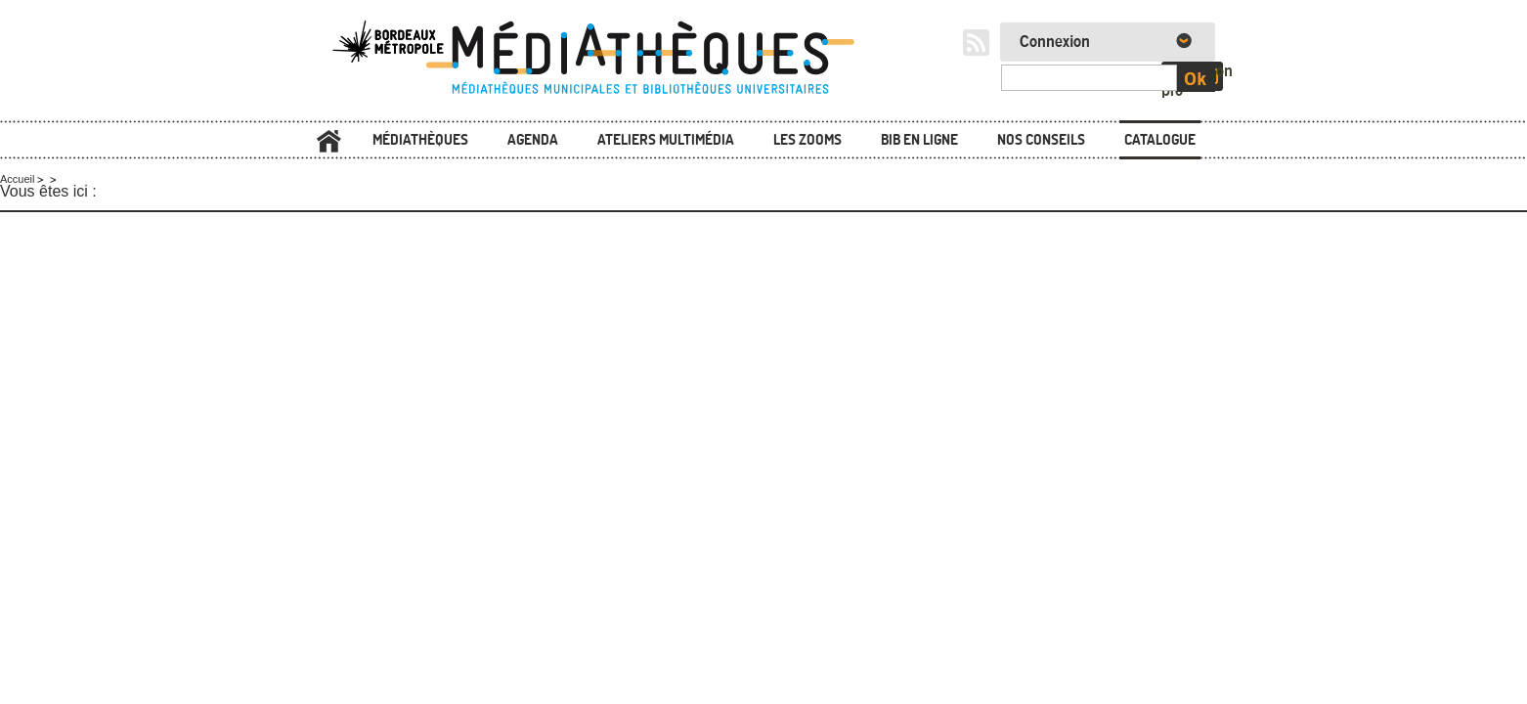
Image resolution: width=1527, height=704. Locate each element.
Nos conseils (1041, 139)
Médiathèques (420, 139)
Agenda (532, 139)
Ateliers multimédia (665, 139)
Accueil (328, 141)
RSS (976, 42)
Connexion (1055, 42)
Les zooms (807, 139)
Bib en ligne (919, 139)
